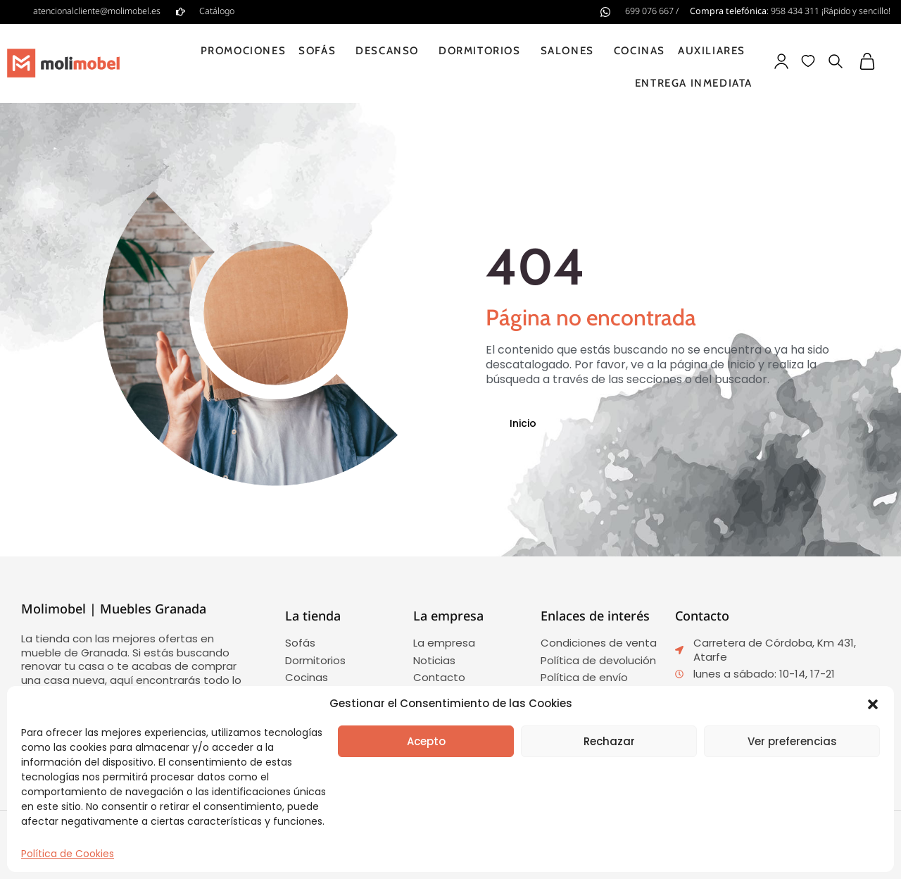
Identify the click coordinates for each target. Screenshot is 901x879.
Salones (571, 51)
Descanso (390, 51)
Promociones (243, 50)
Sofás (320, 51)
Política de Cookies (67, 854)
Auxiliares (715, 51)
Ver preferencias (792, 741)
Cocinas (639, 50)
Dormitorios (483, 51)
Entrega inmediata (693, 83)
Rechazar (609, 741)
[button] (873, 704)
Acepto (426, 741)
